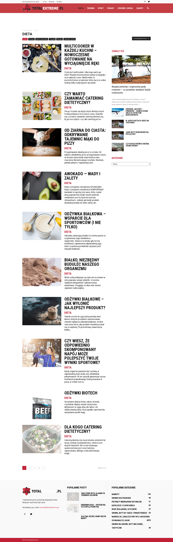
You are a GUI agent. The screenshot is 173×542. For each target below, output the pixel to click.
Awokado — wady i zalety (82, 176)
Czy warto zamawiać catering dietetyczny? (83, 98)
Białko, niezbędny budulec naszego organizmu (81, 264)
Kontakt (59, 2)
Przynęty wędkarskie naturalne (127, 502)
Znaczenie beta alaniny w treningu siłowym (93, 494)
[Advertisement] (86, 21)
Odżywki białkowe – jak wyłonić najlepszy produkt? (84, 303)
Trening (90, 8)
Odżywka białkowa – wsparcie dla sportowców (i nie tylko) (85, 220)
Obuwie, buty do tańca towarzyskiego (129, 513)
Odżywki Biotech (80, 393)
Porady (110, 8)
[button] (148, 8)
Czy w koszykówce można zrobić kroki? (137, 145)
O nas (45, 2)
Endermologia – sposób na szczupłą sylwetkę (93, 506)
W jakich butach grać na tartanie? (137, 122)
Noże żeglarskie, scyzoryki (124, 509)
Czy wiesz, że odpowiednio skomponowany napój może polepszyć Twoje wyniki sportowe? (82, 351)
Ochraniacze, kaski (121, 520)
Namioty (115, 494)
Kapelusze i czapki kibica (123, 505)
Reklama (51, 2)
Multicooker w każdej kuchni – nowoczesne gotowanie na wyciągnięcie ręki (81, 55)
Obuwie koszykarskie (121, 498)
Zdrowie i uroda (125, 8)
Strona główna (27, 30)
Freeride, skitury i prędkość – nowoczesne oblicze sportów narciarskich (137, 112)
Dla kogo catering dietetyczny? (83, 429)
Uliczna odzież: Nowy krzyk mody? (93, 517)
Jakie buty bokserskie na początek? (137, 133)
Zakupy (139, 8)
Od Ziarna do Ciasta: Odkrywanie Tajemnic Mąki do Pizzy (85, 137)
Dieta (80, 8)
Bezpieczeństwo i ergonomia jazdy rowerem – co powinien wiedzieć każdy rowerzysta (131, 89)
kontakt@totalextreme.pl (49, 507)
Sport (101, 8)
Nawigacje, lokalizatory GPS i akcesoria (131, 517)
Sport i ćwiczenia (41, 39)
